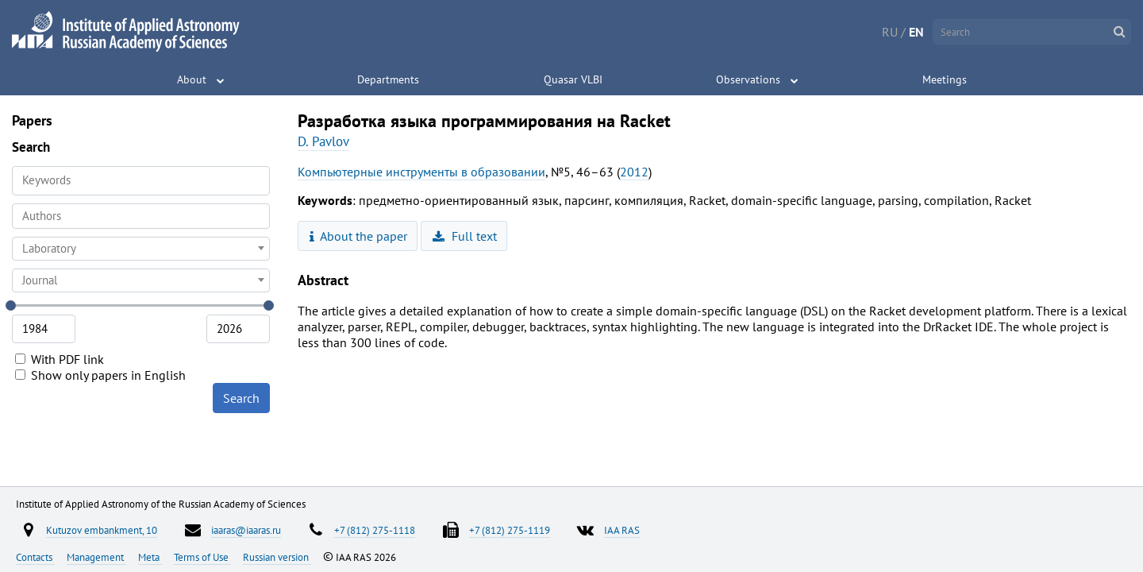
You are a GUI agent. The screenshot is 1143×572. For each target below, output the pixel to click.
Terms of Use (202, 557)
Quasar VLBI (573, 79)
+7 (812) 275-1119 (509, 530)
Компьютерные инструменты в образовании (421, 172)
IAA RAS (622, 530)
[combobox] (141, 216)
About (191, 79)
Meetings (944, 79)
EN (916, 32)
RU (890, 32)
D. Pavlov (323, 141)
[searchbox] (141, 215)
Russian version (277, 557)
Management (96, 557)
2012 (634, 172)
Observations (748, 79)
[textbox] (141, 249)
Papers (32, 120)
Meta (150, 557)
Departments (388, 79)
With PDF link (59, 359)
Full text (465, 236)
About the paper (359, 236)
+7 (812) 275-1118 (374, 530)
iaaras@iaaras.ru (246, 530)
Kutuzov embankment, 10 (101, 530)
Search (241, 398)
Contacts (35, 557)
